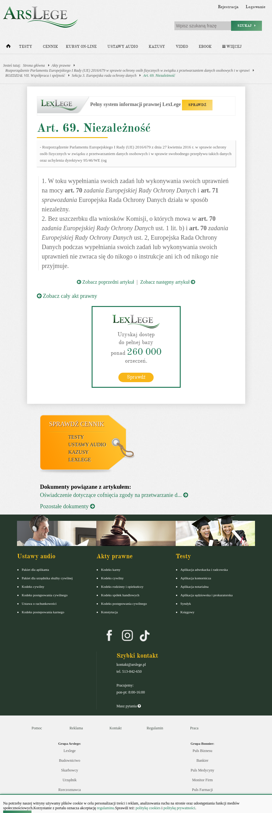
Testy (25, 46)
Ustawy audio (122, 46)
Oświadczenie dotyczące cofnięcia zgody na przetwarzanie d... (114, 495)
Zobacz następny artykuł (167, 282)
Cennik (50, 46)
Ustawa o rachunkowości (39, 603)
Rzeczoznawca (69, 790)
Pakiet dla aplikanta (35, 569)
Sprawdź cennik (76, 423)
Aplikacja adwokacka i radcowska (204, 569)
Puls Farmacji (202, 790)
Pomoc (36, 728)
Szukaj (246, 26)
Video (182, 46)
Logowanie (255, 6)
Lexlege (70, 751)
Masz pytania (128, 706)
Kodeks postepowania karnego (43, 612)
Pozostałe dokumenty (67, 506)
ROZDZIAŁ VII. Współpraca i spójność (35, 75)
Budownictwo (69, 760)
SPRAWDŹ (197, 105)
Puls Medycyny (202, 770)
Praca (194, 728)
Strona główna (34, 65)
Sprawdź (136, 377)
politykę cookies (148, 808)
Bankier (202, 760)
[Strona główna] (8, 47)
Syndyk (185, 603)
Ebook (205, 46)
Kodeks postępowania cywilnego (44, 595)
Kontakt (116, 728)
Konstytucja (109, 612)
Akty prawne (61, 65)
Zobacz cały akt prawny (67, 296)
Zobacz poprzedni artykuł (105, 282)
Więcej (231, 46)
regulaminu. (105, 808)
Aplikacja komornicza (195, 578)
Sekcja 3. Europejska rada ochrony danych (104, 75)
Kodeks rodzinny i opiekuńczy (122, 586)
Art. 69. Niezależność (159, 75)
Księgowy (187, 612)
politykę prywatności (179, 808)
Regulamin (155, 728)
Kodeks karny (110, 569)
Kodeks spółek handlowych (120, 595)
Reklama (76, 728)
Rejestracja (228, 6)
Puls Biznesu (202, 751)
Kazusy (157, 46)
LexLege (79, 459)
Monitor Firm (202, 780)
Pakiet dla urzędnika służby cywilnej (47, 578)
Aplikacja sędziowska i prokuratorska (206, 595)
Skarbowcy (69, 770)
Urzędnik (70, 780)
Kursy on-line (81, 46)
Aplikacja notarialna (194, 586)
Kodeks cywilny (33, 586)
